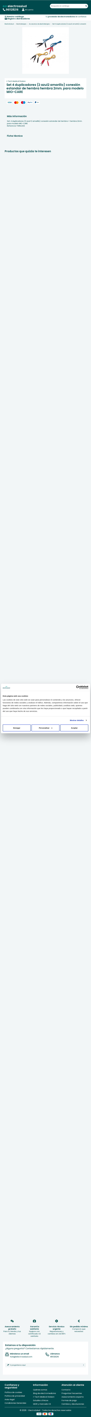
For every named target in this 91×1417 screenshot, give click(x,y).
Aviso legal (9, 1399)
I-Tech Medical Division (16, 81)
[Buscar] (69, 6)
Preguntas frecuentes (71, 1393)
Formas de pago (69, 1400)
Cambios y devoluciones (72, 1404)
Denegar (16, 728)
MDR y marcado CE (42, 1404)
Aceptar (74, 728)
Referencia (11, 126)
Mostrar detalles (77, 720)
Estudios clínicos (40, 1400)
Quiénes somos (40, 1389)
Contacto (66, 1389)
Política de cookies (13, 1392)
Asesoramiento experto (72, 1397)
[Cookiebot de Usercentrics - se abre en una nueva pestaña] (78, 687)
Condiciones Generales (15, 1403)
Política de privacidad (15, 1396)
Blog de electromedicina (44, 1393)
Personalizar (45, 728)
